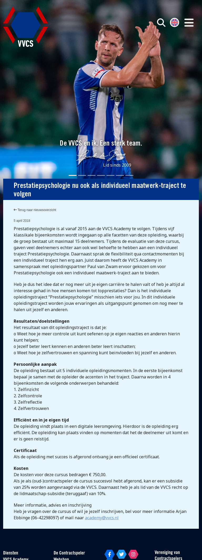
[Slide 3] (91, 175)
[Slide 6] (120, 175)
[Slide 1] (73, 175)
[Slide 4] (101, 175)
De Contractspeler (69, 553)
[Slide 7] (129, 175)
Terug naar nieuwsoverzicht (35, 210)
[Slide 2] (82, 175)
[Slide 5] (110, 175)
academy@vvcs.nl (102, 518)
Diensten (10, 553)
